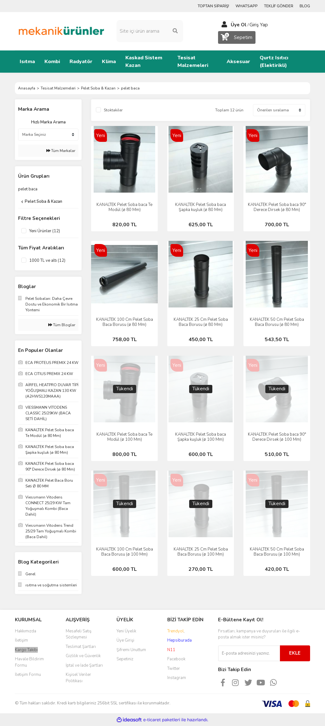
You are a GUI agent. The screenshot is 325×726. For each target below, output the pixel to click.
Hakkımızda (25, 631)
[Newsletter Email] (249, 653)
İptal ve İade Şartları (84, 665)
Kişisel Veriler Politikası (78, 678)
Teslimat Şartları (81, 647)
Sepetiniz (124, 659)
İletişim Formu (28, 674)
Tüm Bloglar (61, 324)
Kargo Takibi (26, 650)
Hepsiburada (179, 640)
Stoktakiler (113, 110)
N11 (171, 650)
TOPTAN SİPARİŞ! (213, 6)
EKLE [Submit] (295, 653)
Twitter (173, 668)
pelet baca (130, 88)
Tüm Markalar (60, 150)
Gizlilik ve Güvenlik (83, 656)
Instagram (176, 678)
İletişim (21, 640)
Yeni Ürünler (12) (44, 231)
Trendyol (175, 631)
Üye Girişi (125, 640)
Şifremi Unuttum (131, 650)
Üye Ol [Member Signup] (239, 25)
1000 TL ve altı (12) (47, 260)
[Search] (149, 31)
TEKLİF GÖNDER (278, 6)
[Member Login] (224, 25)
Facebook (176, 659)
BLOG (305, 6)
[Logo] (61, 30)
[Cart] (236, 37)
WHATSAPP (246, 6)
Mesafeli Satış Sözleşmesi (78, 634)
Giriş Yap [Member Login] (258, 25)
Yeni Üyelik (126, 631)
